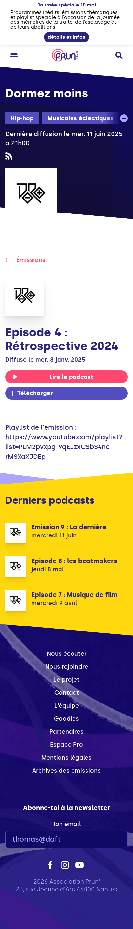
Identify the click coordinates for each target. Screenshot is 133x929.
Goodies (66, 718)
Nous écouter (66, 653)
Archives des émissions (66, 770)
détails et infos (66, 37)
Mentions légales (66, 757)
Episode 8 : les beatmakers (74, 561)
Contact (66, 692)
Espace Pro (66, 744)
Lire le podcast (53, 377)
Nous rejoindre (66, 666)
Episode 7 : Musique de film (74, 595)
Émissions (25, 260)
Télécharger (31, 393)
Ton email (67, 824)
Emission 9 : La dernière (68, 527)
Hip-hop (22, 118)
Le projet (66, 679)
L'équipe (66, 705)
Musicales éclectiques (80, 118)
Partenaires (66, 731)
